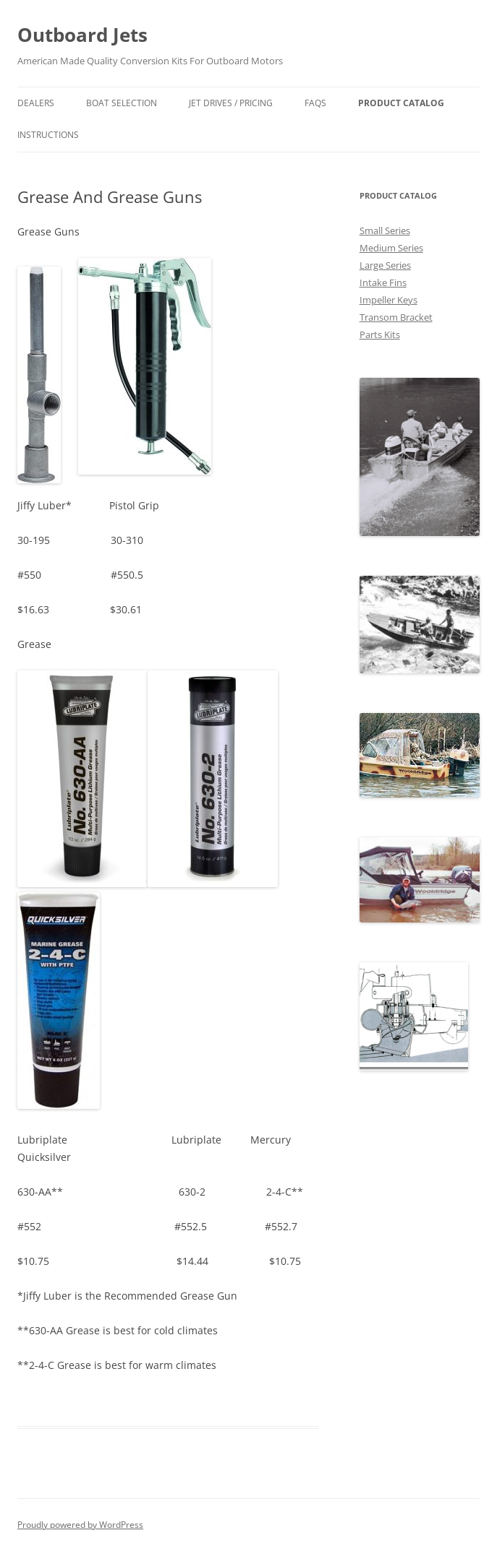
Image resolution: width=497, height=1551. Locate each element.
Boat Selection (121, 103)
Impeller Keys (388, 299)
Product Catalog (401, 103)
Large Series (385, 265)
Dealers (35, 103)
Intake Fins (383, 282)
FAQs (315, 103)
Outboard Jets (82, 35)
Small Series (385, 230)
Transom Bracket (396, 317)
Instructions (48, 135)
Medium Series (391, 247)
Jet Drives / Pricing (231, 103)
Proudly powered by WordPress (80, 1524)
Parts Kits (380, 334)
